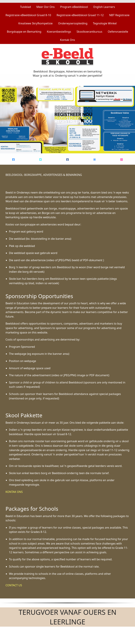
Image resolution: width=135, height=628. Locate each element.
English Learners (104, 7)
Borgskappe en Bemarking (24, 31)
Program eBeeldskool (74, 7)
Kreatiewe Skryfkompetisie (35, 23)
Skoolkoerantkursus (89, 31)
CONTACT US (14, 585)
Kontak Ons (67, 40)
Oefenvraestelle (118, 31)
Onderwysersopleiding (72, 23)
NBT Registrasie (119, 15)
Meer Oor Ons (45, 7)
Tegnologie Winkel (105, 23)
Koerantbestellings (59, 31)
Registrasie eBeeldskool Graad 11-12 (80, 15)
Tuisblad (25, 7)
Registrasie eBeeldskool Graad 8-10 (28, 15)
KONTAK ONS (14, 492)
